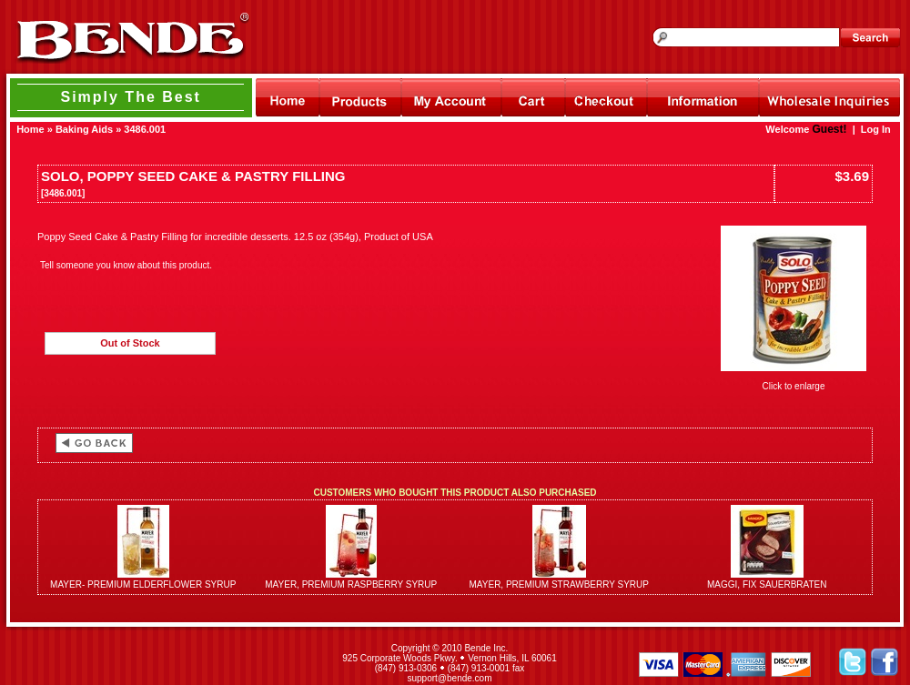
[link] (162, 663)
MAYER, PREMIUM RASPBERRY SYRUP (351, 584)
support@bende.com (450, 678)
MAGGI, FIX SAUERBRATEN (767, 584)
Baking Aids (84, 129)
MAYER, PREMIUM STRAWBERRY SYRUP (559, 584)
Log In (876, 129)
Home (30, 129)
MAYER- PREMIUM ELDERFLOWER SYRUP (143, 584)
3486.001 (145, 129)
